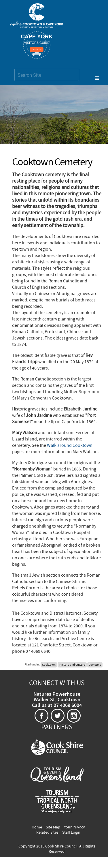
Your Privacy (74, 827)
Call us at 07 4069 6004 (57, 705)
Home (37, 827)
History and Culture (72, 665)
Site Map (53, 827)
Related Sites (47, 832)
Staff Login (71, 832)
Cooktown (49, 665)
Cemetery (95, 665)
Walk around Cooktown (69, 445)
